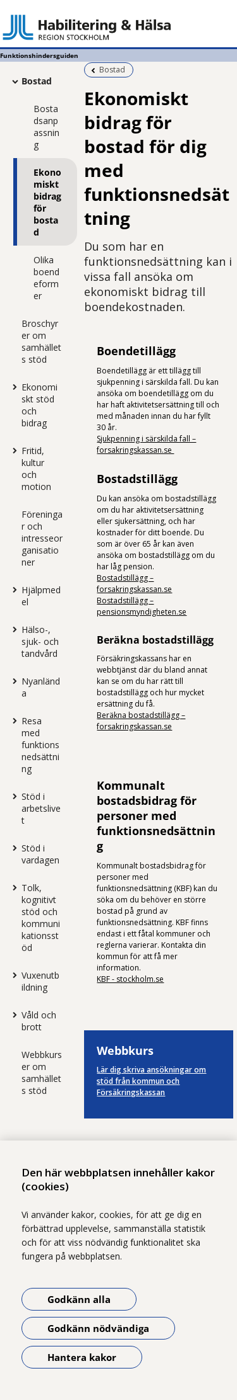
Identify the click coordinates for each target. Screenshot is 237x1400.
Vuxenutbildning (40, 981)
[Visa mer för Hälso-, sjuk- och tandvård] (12, 629)
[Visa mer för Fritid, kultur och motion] (12, 450)
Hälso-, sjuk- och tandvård (40, 641)
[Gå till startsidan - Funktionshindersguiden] (118, 27)
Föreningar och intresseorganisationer (42, 538)
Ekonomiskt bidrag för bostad (47, 202)
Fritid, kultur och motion (36, 468)
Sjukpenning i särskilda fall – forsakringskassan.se (146, 444)
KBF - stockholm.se (130, 979)
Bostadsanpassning (46, 127)
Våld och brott (38, 1021)
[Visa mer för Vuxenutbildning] (12, 975)
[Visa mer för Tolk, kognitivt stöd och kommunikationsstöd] (12, 887)
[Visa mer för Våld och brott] (12, 1014)
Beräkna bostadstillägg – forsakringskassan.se (141, 721)
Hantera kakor (81, 1357)
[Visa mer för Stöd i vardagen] (12, 848)
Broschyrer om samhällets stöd (41, 341)
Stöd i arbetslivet (41, 808)
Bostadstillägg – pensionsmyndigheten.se (141, 606)
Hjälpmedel (41, 596)
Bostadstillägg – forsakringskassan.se (134, 583)
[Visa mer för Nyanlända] (12, 681)
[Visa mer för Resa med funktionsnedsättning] (12, 720)
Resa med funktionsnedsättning (40, 745)
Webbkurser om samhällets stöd (41, 1072)
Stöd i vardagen (40, 854)
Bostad (36, 81)
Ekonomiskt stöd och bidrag (39, 405)
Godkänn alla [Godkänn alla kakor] (79, 1299)
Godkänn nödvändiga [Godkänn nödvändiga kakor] (98, 1328)
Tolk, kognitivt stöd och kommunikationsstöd (40, 917)
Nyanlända (40, 687)
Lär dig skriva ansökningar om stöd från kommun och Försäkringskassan (151, 1081)
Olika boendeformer (46, 278)
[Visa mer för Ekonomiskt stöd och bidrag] (12, 387)
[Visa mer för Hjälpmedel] (12, 589)
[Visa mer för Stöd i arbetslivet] (12, 796)
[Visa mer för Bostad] (12, 81)
